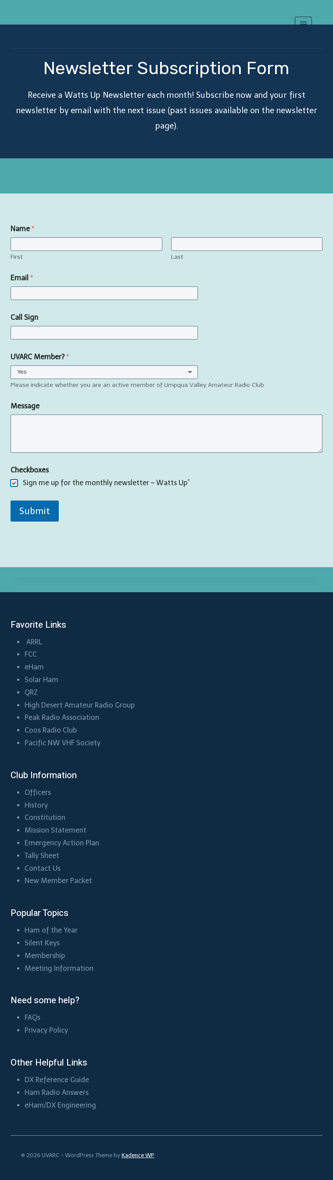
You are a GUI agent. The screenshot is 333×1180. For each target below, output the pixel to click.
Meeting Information (59, 968)
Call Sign (24, 317)
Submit (34, 511)
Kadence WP (138, 1155)
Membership (46, 955)
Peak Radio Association (62, 717)
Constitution (45, 817)
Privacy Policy (46, 1030)
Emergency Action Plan (62, 843)
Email (22, 278)
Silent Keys (42, 943)
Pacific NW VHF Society (62, 743)
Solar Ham (41, 680)
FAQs (32, 1017)
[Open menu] (303, 24)
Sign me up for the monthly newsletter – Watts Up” (106, 483)
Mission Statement (55, 830)
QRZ (31, 692)
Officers (38, 792)
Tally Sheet (42, 855)
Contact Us (43, 868)
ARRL (35, 642)
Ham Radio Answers (57, 1092)
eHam (34, 667)
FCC (31, 654)
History (36, 805)
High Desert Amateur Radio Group (80, 705)
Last (177, 257)
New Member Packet (58, 880)
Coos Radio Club (52, 730)
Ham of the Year (51, 930)
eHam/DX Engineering (60, 1105)
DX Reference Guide (57, 1080)
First (17, 257)
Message (25, 406)
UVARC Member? (40, 357)
